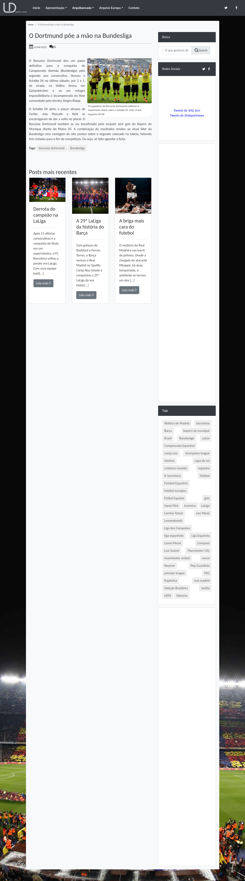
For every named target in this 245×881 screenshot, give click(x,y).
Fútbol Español (174, 498)
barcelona (202, 423)
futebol (205, 476)
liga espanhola (174, 536)
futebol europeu (175, 491)
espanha (204, 468)
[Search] (177, 50)
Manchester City (198, 551)
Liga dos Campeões (177, 528)
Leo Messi (203, 513)
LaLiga (205, 506)
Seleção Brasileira (176, 588)
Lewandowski (173, 521)
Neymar (169, 566)
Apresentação (55, 8)
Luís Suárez (171, 551)
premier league (174, 573)
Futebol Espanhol (176, 483)
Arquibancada (81, 8)
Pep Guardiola (200, 566)
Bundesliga (77, 148)
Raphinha (170, 581)
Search (201, 50)
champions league (197, 453)
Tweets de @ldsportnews (187, 115)
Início (36, 8)
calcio (206, 438)
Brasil (168, 438)
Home (31, 24)
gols (207, 498)
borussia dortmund (51, 148)
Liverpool (203, 543)
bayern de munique (196, 431)
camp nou (171, 453)
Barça (168, 431)
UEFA (167, 596)
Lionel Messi (172, 543)
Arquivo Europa (110, 8)
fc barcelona (172, 476)
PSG (207, 573)
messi (206, 558)
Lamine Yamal (173, 513)
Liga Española (200, 536)
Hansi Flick (171, 506)
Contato (133, 8)
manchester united (177, 558)
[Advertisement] (90, 362)
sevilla (205, 588)
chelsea (169, 461)
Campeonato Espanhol (179, 446)
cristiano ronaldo (175, 468)
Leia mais (43, 283)
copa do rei (202, 461)
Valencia (181, 596)
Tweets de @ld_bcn (187, 110)
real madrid (202, 581)
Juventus (190, 506)
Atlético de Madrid (177, 423)
